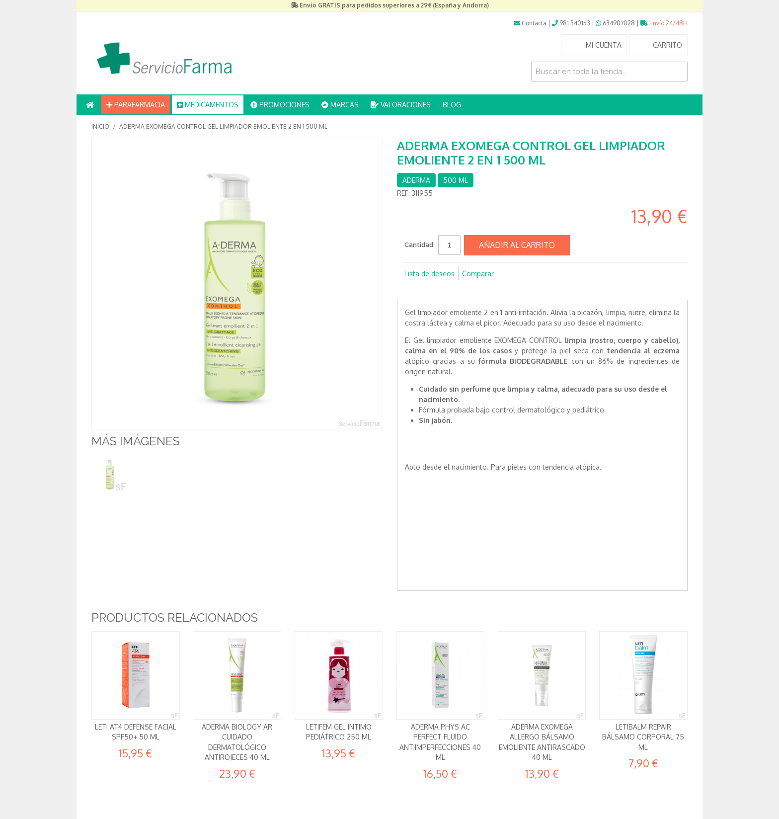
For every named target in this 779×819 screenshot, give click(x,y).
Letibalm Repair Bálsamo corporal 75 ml (643, 737)
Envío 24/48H (664, 23)
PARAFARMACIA (135, 104)
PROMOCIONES (280, 104)
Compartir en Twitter (434, 289)
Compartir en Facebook (414, 289)
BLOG (452, 104)
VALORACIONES (401, 104)
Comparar (478, 273)
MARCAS (340, 104)
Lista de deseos (429, 273)
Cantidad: (419, 244)
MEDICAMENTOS (207, 104)
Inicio (100, 126)
